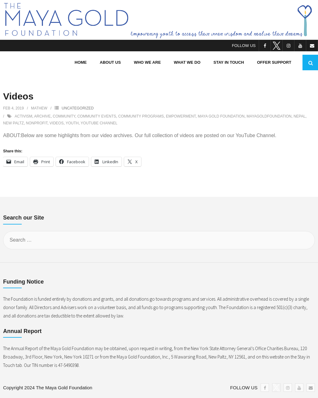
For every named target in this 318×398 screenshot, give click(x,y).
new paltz (13, 123)
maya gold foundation (221, 116)
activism (23, 116)
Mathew (39, 108)
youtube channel (99, 123)
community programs (141, 116)
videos (57, 123)
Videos (18, 96)
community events (96, 116)
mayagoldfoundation (269, 116)
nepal (299, 116)
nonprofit (36, 123)
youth (71, 123)
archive (42, 116)
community (64, 116)
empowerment (181, 116)
